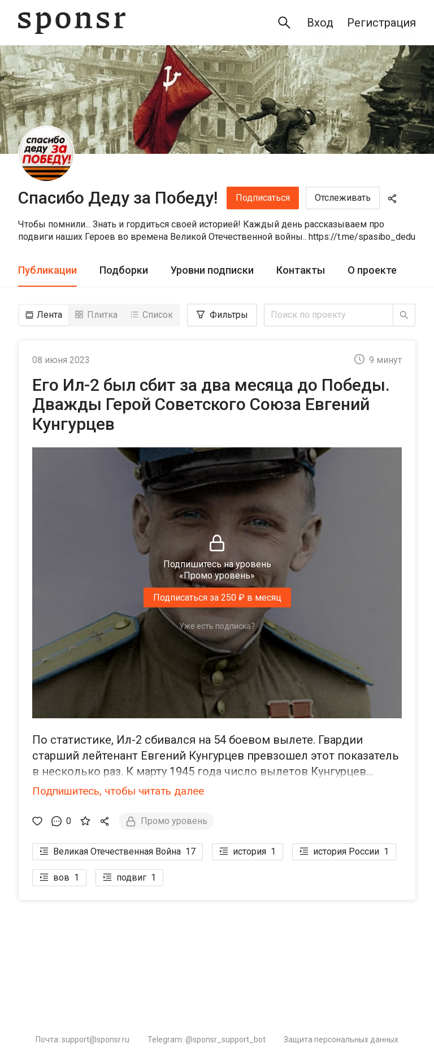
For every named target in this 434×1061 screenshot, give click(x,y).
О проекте (372, 270)
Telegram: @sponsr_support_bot (206, 1039)
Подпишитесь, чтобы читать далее (118, 790)
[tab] (47, 271)
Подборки (123, 270)
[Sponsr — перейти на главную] (71, 23)
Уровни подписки (212, 270)
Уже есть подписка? (217, 626)
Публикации (47, 270)
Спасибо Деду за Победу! (118, 198)
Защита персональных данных (341, 1039)
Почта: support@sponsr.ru (82, 1039)
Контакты (300, 270)
